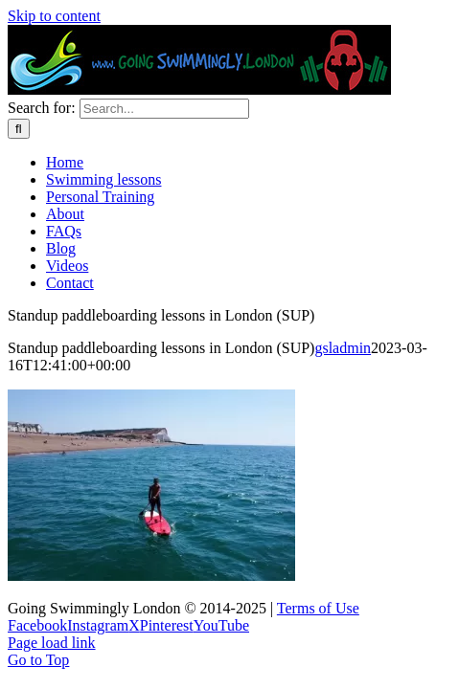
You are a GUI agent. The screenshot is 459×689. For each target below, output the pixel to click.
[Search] (19, 129)
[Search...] (164, 109)
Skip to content (54, 16)
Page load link (52, 642)
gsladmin (342, 348)
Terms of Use (318, 608)
